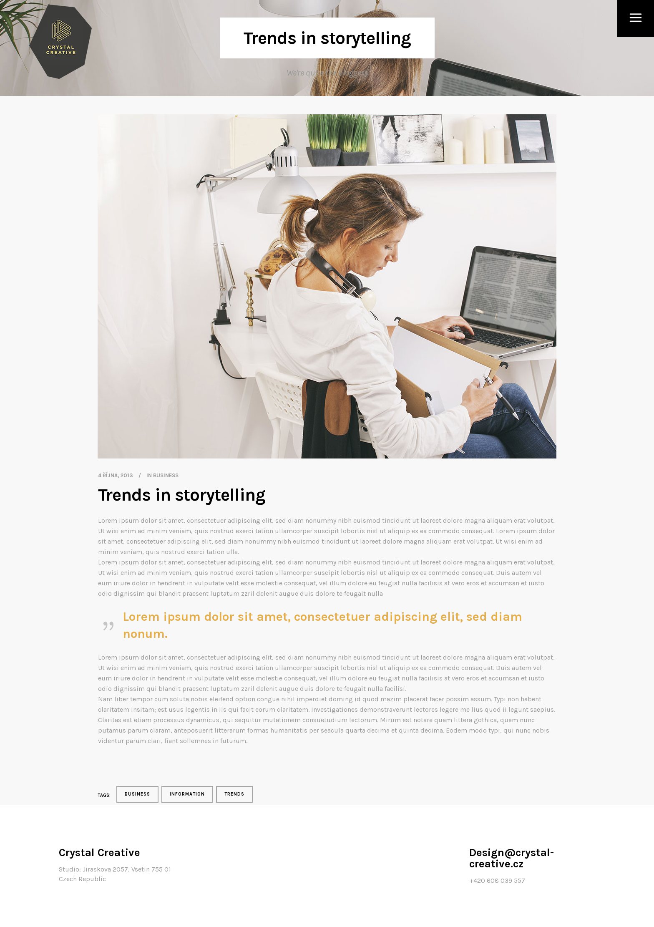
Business (166, 475)
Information (187, 794)
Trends (234, 794)
